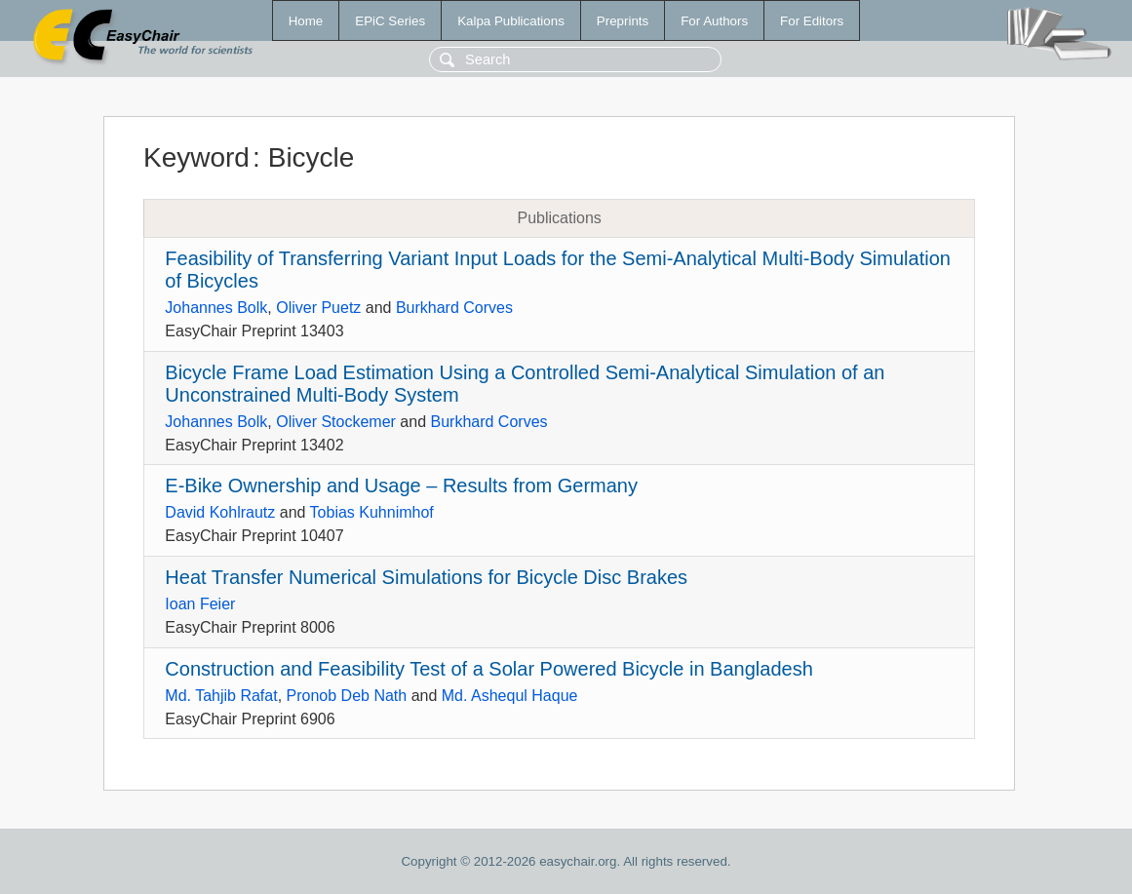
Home (306, 21)
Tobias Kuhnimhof (372, 512)
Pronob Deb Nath (347, 695)
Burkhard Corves (454, 307)
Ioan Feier (200, 604)
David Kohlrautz (220, 512)
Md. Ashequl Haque (510, 695)
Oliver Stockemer (336, 421)
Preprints (622, 21)
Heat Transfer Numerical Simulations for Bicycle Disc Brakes (426, 577)
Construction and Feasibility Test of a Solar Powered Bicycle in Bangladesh (488, 669)
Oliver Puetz (318, 307)
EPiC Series (390, 21)
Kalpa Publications (511, 21)
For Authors (714, 21)
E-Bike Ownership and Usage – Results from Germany (401, 485)
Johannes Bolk (216, 307)
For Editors (811, 21)
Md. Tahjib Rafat (221, 695)
